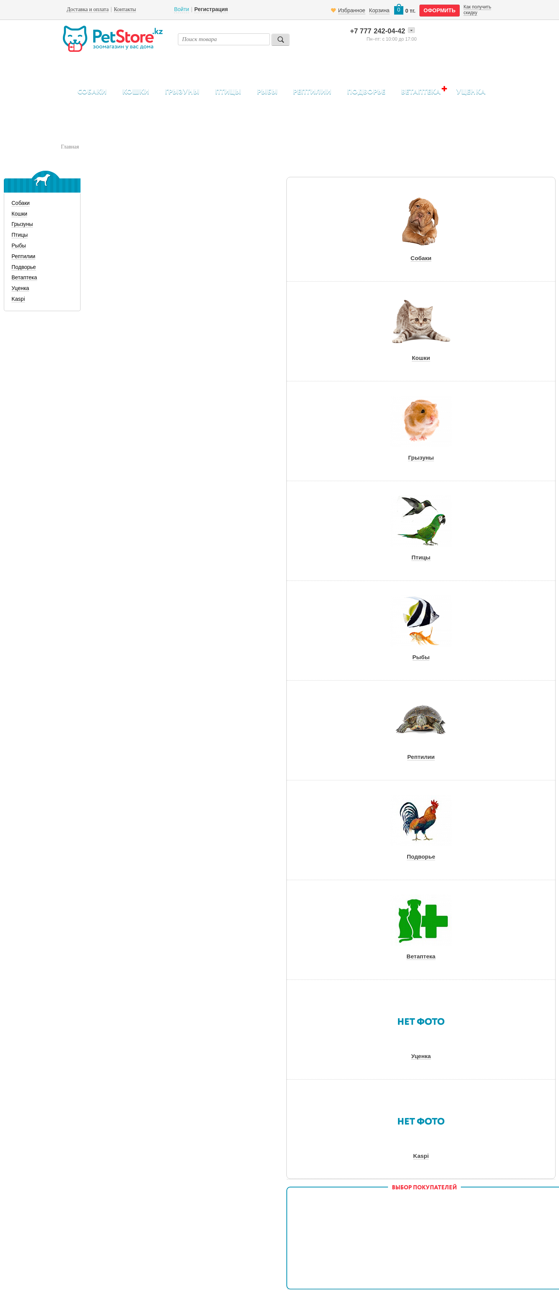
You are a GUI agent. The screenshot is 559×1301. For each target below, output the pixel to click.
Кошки (135, 92)
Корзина (379, 10)
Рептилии (312, 92)
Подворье (366, 92)
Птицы (228, 92)
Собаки (92, 92)
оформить (439, 10)
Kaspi (18, 299)
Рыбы (267, 92)
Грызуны (182, 92)
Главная (70, 147)
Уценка (470, 92)
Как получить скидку (477, 9)
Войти (181, 9)
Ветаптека (421, 92)
